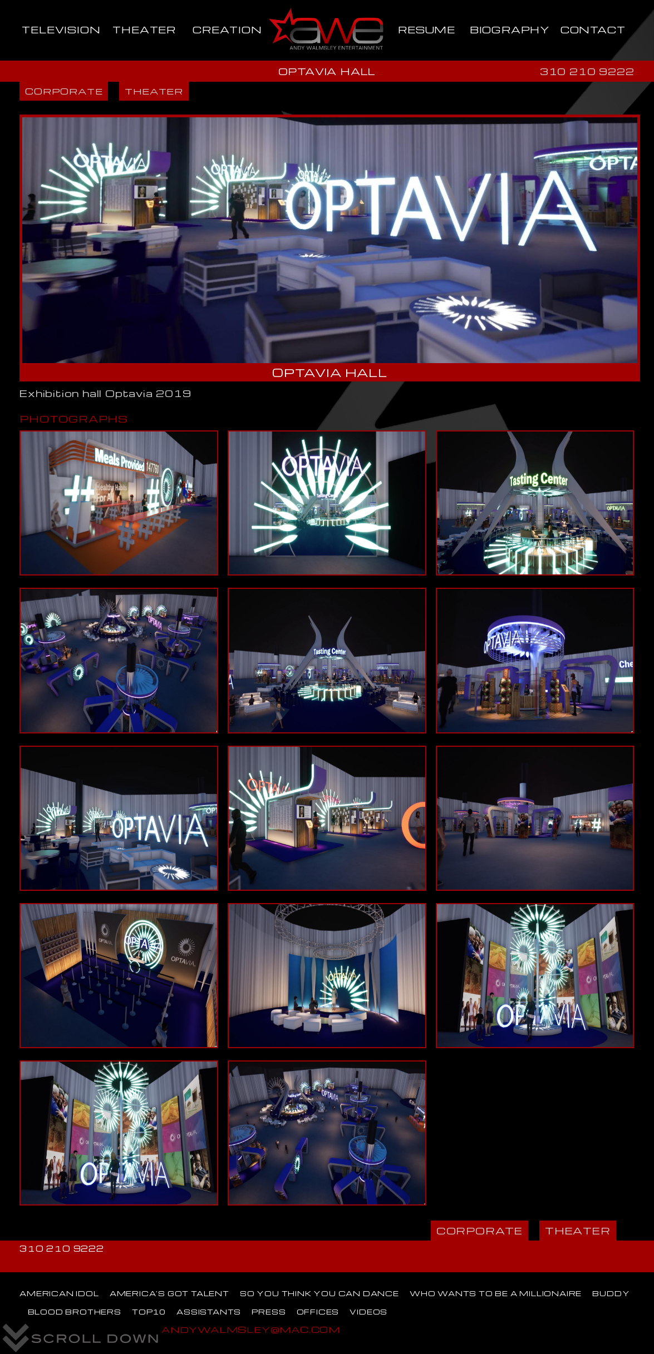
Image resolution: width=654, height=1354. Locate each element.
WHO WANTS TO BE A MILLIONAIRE (496, 1293)
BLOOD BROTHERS (74, 1311)
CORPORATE (63, 91)
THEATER (144, 29)
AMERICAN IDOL (59, 1293)
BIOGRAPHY (510, 29)
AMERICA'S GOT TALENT (169, 1293)
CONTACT (593, 29)
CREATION (227, 29)
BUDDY (611, 1293)
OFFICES (318, 1311)
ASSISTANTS (208, 1311)
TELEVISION (61, 29)
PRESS (269, 1311)
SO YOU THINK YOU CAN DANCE (319, 1293)
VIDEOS (368, 1311)
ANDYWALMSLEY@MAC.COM (250, 1329)
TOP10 (149, 1311)
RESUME (426, 29)
